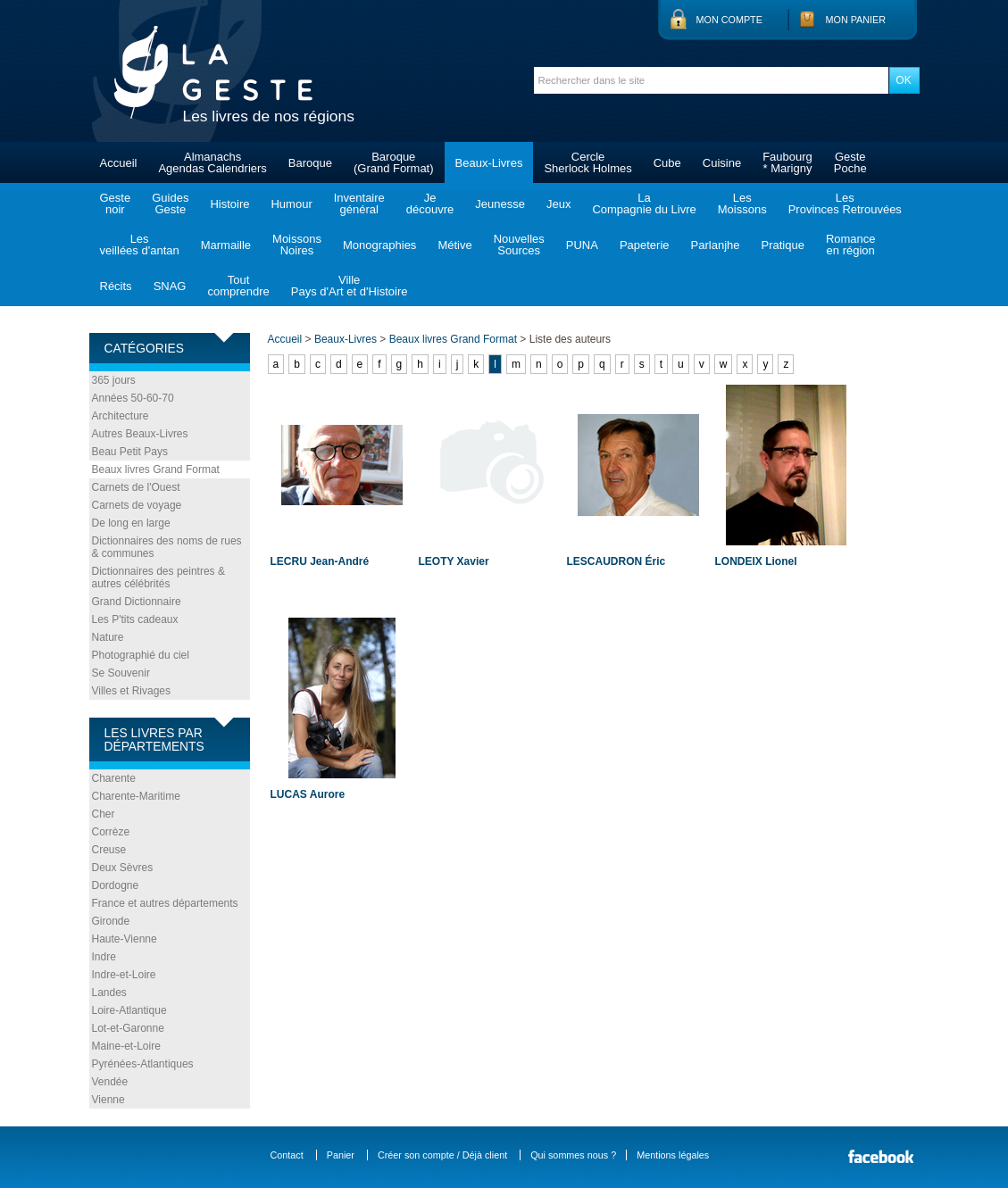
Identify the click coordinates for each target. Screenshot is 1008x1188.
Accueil (118, 163)
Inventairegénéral (359, 203)
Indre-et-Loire (124, 974)
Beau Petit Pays (130, 451)
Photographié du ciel (140, 655)
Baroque (310, 163)
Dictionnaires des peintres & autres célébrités (158, 577)
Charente (114, 778)
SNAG (170, 286)
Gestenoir (115, 203)
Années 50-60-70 (133, 398)
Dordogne (115, 885)
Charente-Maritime (136, 796)
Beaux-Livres (489, 163)
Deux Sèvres (123, 867)
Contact (287, 1155)
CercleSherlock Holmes (587, 162)
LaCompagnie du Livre (644, 203)
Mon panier (856, 19)
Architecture (120, 416)
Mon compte (729, 19)
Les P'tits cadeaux (135, 619)
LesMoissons (742, 203)
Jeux (558, 204)
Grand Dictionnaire (136, 601)
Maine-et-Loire (126, 1046)
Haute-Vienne (124, 939)
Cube (667, 163)
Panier (340, 1155)
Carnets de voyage (137, 505)
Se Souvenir (121, 673)
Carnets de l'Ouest (136, 487)
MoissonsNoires (296, 244)
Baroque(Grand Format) (394, 162)
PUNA (582, 245)
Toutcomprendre (238, 285)
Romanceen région (851, 244)
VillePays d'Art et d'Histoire (349, 285)
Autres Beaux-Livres (140, 434)
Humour (291, 204)
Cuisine (722, 163)
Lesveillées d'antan (139, 244)
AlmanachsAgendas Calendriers (212, 162)
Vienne (108, 1099)
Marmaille (226, 245)
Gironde (111, 921)
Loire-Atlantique (129, 1010)
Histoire (229, 204)
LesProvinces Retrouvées (845, 203)
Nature (108, 637)
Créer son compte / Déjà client (442, 1155)
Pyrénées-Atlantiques (143, 1064)
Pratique (782, 245)
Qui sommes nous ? (573, 1155)
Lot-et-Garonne (128, 1028)
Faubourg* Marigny (787, 162)
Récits (116, 286)
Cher (103, 814)
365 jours (114, 380)
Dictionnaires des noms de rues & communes (167, 547)
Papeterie (645, 245)
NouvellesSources (519, 244)
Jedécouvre (430, 203)
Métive (454, 245)
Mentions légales (673, 1155)
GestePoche (850, 162)
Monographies (379, 245)
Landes (109, 992)
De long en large (131, 523)
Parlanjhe (715, 245)
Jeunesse (500, 204)
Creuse (109, 849)
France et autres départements (165, 903)
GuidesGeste (170, 203)
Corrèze (111, 832)
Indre (104, 957)
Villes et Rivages (131, 691)
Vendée (110, 1082)
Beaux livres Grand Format (156, 469)
